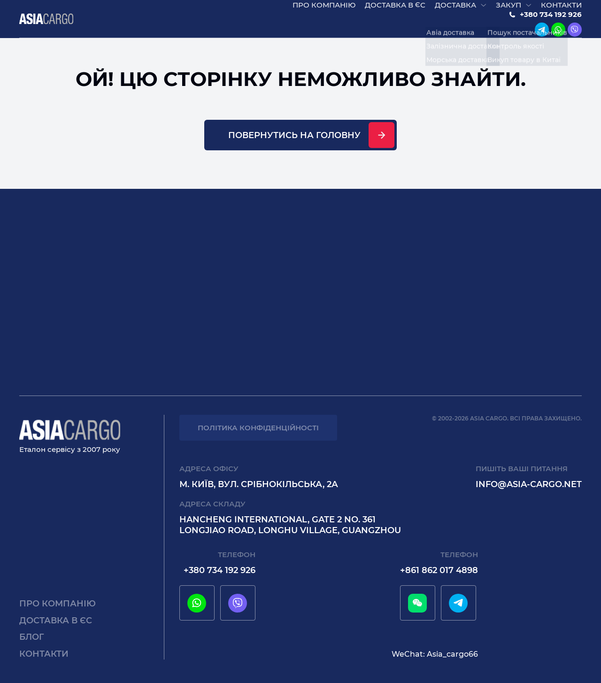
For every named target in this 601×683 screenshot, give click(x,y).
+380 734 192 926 (551, 19)
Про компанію (324, 10)
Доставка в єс (395, 10)
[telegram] (542, 35)
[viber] (575, 35)
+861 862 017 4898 (439, 570)
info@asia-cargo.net (529, 484)
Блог (31, 637)
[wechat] (417, 603)
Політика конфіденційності (258, 427)
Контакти (561, 10)
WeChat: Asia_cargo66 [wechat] (435, 654)
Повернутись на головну (294, 145)
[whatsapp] (558, 35)
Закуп (508, 10)
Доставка (455, 10)
